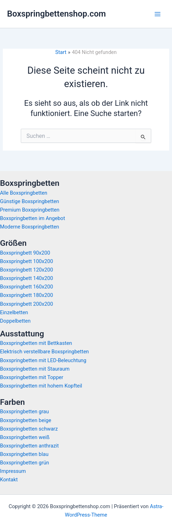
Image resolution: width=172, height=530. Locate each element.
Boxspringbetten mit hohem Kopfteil (41, 386)
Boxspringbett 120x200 (26, 270)
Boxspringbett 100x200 (26, 261)
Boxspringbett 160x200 (26, 287)
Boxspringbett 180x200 (26, 295)
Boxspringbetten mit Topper (31, 377)
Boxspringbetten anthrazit (29, 446)
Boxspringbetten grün (24, 462)
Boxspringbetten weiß (25, 437)
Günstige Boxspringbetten (29, 201)
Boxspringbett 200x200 (26, 304)
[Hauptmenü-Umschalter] (157, 14)
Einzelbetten (14, 312)
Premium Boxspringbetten (30, 210)
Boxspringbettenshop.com (56, 14)
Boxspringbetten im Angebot (32, 218)
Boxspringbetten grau (24, 411)
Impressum (13, 471)
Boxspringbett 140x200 (26, 278)
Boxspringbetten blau (24, 454)
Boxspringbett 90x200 (25, 253)
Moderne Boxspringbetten (29, 227)
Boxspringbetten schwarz (29, 429)
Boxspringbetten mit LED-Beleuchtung (43, 360)
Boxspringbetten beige (25, 420)
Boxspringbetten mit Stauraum (34, 369)
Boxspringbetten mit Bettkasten (36, 343)
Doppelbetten (15, 321)
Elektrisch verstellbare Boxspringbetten (44, 351)
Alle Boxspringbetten (23, 193)
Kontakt (9, 479)
